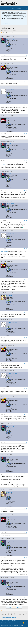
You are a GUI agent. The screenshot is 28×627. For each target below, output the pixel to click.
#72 (26, 363)
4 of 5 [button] (14, 607)
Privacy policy (12, 622)
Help (17, 622)
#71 (26, 337)
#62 (26, 81)
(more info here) (6, 23)
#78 (26, 532)
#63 (26, 105)
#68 (26, 248)
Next (19, 607)
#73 (26, 388)
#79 (26, 557)
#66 (26, 190)
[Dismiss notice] (25, 12)
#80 (26, 597)
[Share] (24, 55)
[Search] (26, 8)
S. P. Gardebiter (5, 30)
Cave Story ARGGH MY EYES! (8, 620)
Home (20, 622)
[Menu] (2, 8)
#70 (26, 312)
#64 (26, 133)
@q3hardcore (4, 251)
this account (4, 164)
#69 (26, 279)
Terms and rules (4, 622)
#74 (26, 414)
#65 (26, 160)
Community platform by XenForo (12, 625)
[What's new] (23, 8)
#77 (26, 508)
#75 (26, 442)
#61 (26, 55)
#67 (26, 220)
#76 (26, 474)
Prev (9, 607)
